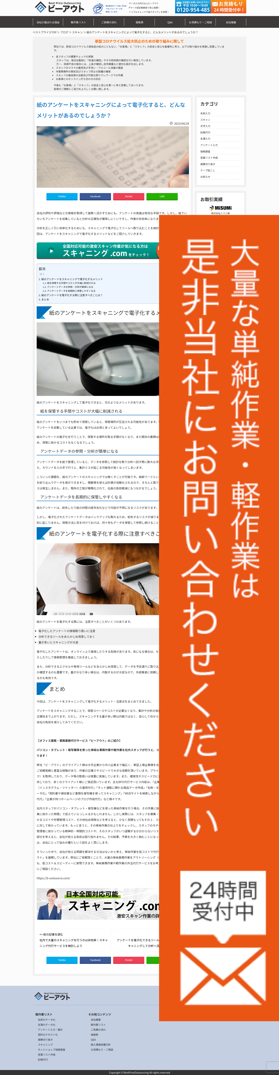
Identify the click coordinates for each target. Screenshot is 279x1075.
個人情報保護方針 (101, 1044)
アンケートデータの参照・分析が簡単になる (70, 287)
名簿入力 (205, 138)
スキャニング (45, 1044)
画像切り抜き (207, 164)
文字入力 (205, 126)
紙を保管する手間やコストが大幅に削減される (71, 283)
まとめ (45, 299)
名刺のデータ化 (46, 1019)
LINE (162, 196)
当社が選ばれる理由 (48, 22)
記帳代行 (205, 132)
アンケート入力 (209, 145)
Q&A (170, 22)
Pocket (128, 196)
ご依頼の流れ (109, 22)
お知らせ (205, 176)
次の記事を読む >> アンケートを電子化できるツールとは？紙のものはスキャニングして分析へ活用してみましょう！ (151, 940)
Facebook (95, 196)
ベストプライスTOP (45, 32)
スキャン (77, 32)
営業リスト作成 (209, 157)
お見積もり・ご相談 (200, 22)
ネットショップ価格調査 (51, 1049)
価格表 (139, 22)
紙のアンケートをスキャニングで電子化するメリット (72, 279)
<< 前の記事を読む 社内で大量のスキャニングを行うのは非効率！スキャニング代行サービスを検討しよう (74, 940)
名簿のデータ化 (46, 1024)
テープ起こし (207, 170)
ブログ (64, 32)
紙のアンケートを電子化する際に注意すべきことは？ (72, 295)
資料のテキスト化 (48, 1034)
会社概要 (231, 22)
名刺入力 (205, 113)
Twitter (62, 196)
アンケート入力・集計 (50, 1029)
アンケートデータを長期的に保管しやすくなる (71, 290)
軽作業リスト (78, 22)
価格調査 (205, 151)
